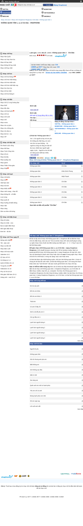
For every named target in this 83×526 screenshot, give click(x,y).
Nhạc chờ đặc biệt (9, 142)
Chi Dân (35, 20)
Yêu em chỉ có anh (36, 390)
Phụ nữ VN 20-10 (6, 271)
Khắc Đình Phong (67, 171)
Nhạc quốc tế (4, 200)
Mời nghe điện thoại (6, 228)
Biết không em (34, 364)
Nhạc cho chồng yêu (7, 128)
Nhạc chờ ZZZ (5, 20)
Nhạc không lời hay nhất (8, 65)
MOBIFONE (48, 9)
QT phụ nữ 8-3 (5, 257)
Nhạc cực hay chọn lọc (7, 59)
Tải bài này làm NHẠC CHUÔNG (56, 72)
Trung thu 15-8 (5, 266)
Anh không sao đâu (36, 370)
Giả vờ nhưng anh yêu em (38, 359)
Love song (3, 197)
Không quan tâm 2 (36, 181)
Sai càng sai (34, 380)
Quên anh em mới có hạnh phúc (40, 385)
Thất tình (33, 301)
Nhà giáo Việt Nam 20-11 (8, 274)
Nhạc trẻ (3, 180)
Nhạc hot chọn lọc (6, 88)
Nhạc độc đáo (4, 108)
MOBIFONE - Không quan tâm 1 (65, 126)
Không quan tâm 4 (36, 192)
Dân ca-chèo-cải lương (7, 211)
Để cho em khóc (35, 291)
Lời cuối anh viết (35, 406)
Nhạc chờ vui (4, 114)
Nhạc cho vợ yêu (5, 125)
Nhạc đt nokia (4, 220)
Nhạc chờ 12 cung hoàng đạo (9, 102)
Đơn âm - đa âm (5, 231)
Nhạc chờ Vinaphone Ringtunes (22, 20)
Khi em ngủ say (35, 401)
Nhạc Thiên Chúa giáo (7, 165)
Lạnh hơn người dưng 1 (37, 332)
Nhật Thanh (65, 176)
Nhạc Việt (3, 205)
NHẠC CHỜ (5, 5)
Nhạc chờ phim (5, 177)
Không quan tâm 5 (36, 197)
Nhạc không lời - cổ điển (8, 194)
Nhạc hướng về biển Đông (8, 203)
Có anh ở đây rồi (35, 307)
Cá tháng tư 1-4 (5, 260)
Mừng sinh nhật (5, 240)
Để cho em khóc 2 (35, 296)
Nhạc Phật (3, 168)
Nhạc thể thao (4, 148)
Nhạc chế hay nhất (6, 68)
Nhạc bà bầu (4, 157)
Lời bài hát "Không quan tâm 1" (40, 135)
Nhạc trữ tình (4, 185)
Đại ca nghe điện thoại (7, 226)
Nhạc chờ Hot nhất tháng (8, 79)
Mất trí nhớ (33, 375)
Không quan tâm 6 (36, 202)
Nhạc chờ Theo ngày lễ (11, 237)
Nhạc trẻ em (4, 154)
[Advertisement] (44, 440)
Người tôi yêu (34, 349)
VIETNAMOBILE (49, 13)
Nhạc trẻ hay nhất (6, 62)
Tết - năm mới (4, 243)
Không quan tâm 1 (46, 20)
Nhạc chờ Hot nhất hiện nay (9, 85)
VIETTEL (6, 9)
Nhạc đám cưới (5, 248)
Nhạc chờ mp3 (8, 174)
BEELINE (6, 16)
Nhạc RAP (3, 105)
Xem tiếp (80, 341)
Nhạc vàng (3, 208)
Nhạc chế (3, 119)
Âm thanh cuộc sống (7, 145)
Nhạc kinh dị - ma (6, 134)
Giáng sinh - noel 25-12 (7, 277)
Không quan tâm (35, 166)
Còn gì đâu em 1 (35, 317)
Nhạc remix (4, 122)
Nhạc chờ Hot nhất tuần (7, 82)
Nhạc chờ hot (7, 73)
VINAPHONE (7, 13)
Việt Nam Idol (4, 183)
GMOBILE (47, 16)
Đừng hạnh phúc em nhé (38, 396)
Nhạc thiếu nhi (5, 188)
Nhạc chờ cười (5, 117)
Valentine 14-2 (5, 254)
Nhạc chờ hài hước (6, 111)
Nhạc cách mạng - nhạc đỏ (9, 191)
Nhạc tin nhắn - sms (6, 223)
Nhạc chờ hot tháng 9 (7, 77)
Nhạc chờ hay (7, 53)
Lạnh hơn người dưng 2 (37, 327)
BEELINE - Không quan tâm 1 (65, 133)
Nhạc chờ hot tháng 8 (7, 94)
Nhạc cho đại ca (5, 131)
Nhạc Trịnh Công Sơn (7, 151)
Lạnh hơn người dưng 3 (37, 338)
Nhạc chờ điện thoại (9, 217)
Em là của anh (34, 286)
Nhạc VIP (3, 137)
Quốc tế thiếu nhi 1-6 (7, 263)
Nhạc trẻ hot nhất (5, 91)
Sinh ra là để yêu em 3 (37, 312)
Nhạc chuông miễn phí (12, 1)
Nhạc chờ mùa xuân (6, 251)
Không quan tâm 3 (36, 187)
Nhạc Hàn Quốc (5, 56)
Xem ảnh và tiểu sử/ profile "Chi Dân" (43, 205)
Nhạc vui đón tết (5, 246)
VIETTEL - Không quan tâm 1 (64, 124)
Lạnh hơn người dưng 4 (37, 322)
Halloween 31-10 (5, 268)
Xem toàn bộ (34, 110)
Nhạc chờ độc (7, 99)
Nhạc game (4, 162)
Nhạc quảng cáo (5, 160)
